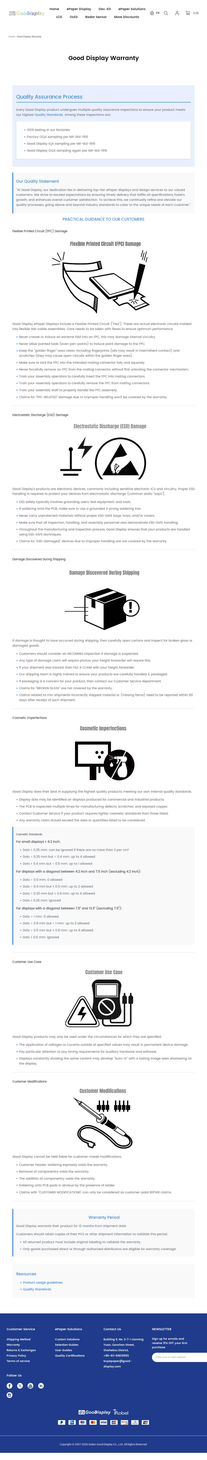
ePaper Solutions (68, 1336)
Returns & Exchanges (21, 1357)
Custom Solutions (67, 1346)
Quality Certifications (70, 1363)
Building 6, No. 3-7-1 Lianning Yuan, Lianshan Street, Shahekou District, (124, 1352)
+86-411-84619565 (116, 1363)
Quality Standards (49, 122)
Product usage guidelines (43, 1289)
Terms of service (18, 1368)
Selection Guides (66, 1352)
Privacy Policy (16, 1363)
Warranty (13, 1352)
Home (12, 43)
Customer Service (21, 1336)
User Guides (63, 1357)
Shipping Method (19, 1346)
